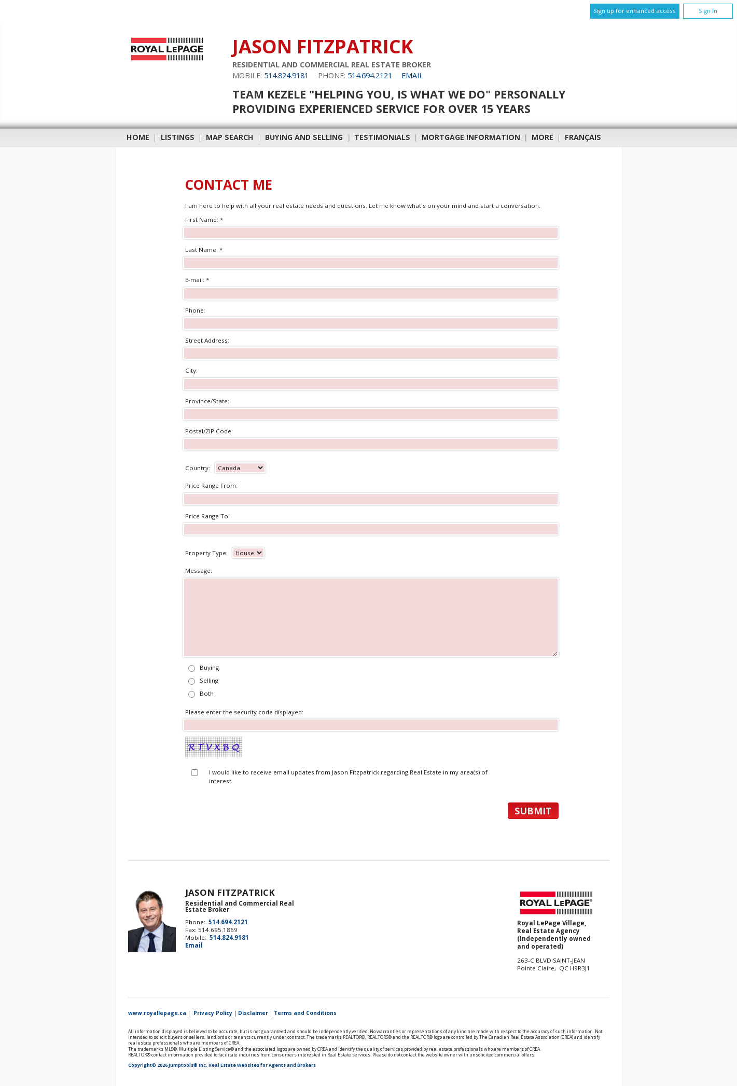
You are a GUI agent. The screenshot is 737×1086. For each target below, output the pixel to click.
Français (583, 137)
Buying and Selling (304, 137)
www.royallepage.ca (157, 1013)
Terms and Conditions (305, 1013)
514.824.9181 (286, 75)
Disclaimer (253, 1013)
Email (412, 75)
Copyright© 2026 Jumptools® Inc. (167, 1065)
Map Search (230, 137)
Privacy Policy (212, 1013)
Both (207, 693)
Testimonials (382, 137)
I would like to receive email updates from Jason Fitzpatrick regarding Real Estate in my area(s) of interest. (348, 776)
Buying (209, 667)
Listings (177, 137)
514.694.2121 (369, 75)
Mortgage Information (471, 137)
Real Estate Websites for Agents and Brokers (262, 1065)
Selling (209, 680)
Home (138, 137)
